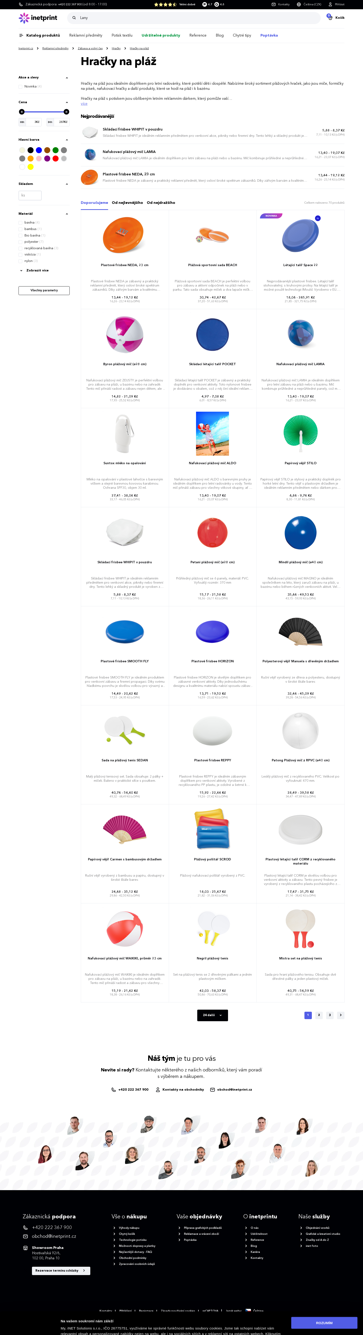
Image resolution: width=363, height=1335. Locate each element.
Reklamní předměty (85, 35)
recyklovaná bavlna (41, 248)
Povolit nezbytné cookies (324, 1317)
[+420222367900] (130, 1089)
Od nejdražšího (161, 203)
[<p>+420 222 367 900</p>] (56, 1228)
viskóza (33, 254)
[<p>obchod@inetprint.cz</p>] (56, 1236)
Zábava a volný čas (90, 48)
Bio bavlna (35, 235)
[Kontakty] (280, 5)
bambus (33, 229)
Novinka (33, 86)
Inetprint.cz (26, 48)
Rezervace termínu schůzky (61, 1270)
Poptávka (269, 35)
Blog (220, 35)
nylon (31, 261)
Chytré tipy (242, 35)
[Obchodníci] (179, 1089)
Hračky (116, 48)
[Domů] (43, 18)
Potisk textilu (122, 35)
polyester (34, 241)
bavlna (32, 222)
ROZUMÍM (324, 1303)
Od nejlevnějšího (127, 203)
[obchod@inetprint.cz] (231, 1089)
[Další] (340, 1015)
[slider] (22, 112)
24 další (213, 1015)
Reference (198, 35)
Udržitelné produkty (161, 35)
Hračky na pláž (139, 48)
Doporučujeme (94, 203)
